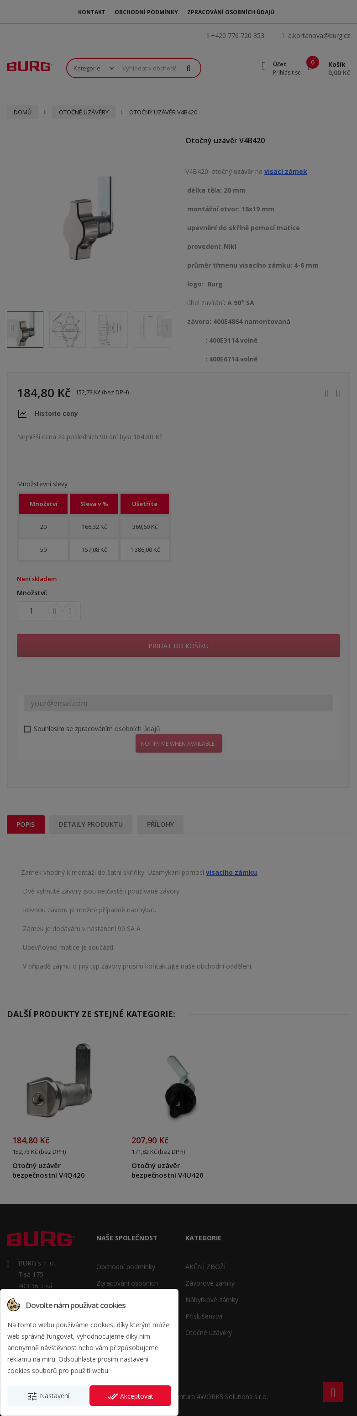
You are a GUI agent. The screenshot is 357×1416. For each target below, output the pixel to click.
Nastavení (48, 1396)
